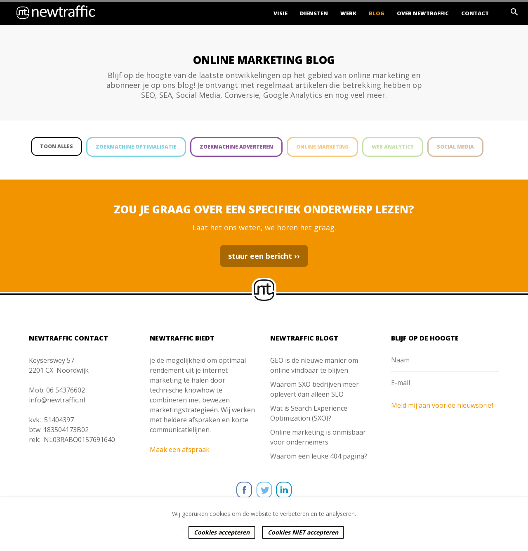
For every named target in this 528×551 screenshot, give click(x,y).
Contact (475, 13)
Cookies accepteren (222, 532)
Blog (376, 13)
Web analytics (393, 146)
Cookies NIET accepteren (303, 532)
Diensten (314, 13)
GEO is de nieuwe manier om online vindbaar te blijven (314, 365)
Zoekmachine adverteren (236, 146)
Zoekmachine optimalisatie (136, 146)
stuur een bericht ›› (264, 256)
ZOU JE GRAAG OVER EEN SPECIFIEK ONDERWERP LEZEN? (264, 209)
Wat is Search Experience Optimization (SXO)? (308, 413)
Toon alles (56, 146)
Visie (280, 13)
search (514, 12)
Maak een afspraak (180, 449)
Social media (455, 146)
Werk (348, 13)
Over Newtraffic (423, 13)
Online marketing (322, 146)
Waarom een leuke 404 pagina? (318, 456)
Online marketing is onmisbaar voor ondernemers (318, 437)
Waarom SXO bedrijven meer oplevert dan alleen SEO (314, 389)
